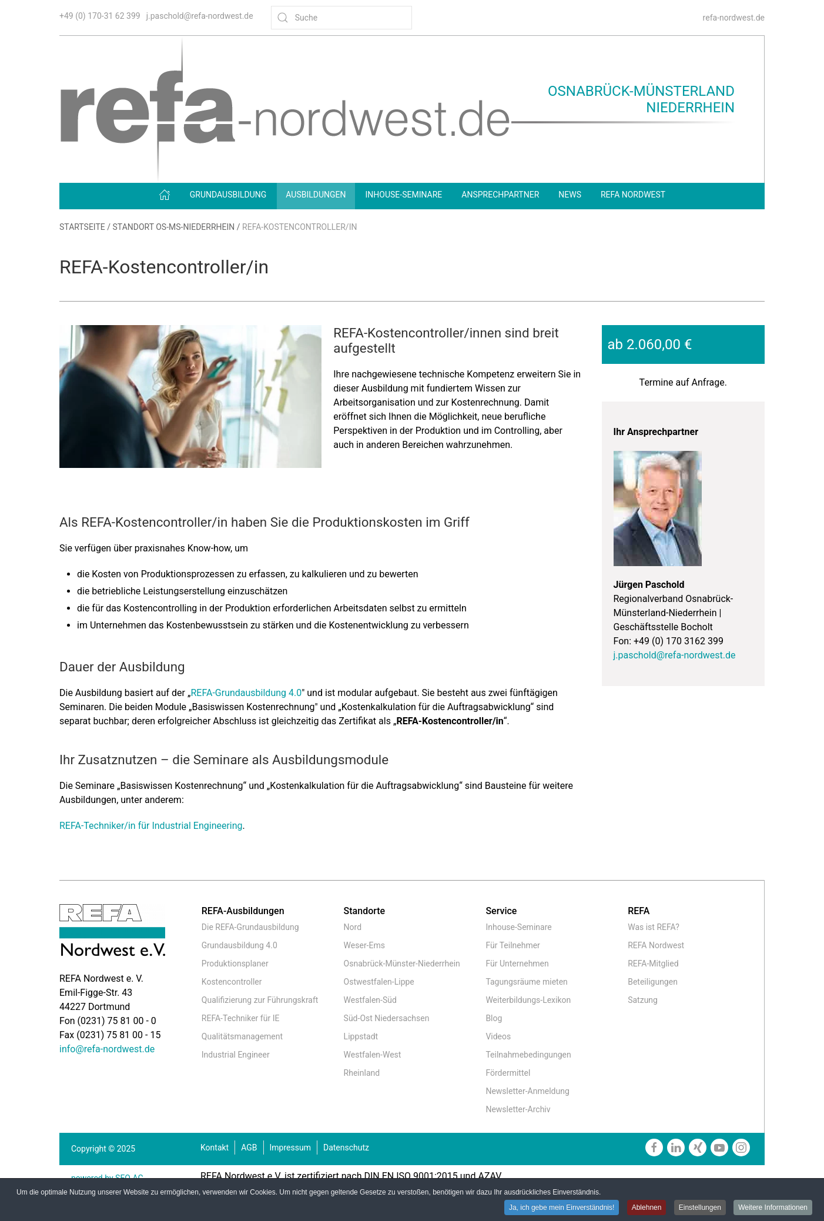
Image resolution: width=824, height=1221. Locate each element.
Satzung (643, 1000)
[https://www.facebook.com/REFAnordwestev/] (654, 1147)
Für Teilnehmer (512, 945)
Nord (352, 927)
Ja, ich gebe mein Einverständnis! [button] (561, 1207)
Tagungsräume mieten (526, 981)
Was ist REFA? (653, 927)
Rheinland (362, 1073)
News (569, 194)
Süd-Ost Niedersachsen (387, 1018)
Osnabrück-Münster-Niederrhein (402, 963)
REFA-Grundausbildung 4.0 (246, 692)
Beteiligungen (653, 981)
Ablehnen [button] (647, 1207)
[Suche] (341, 17)
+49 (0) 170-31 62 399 (99, 16)
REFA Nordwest (633, 194)
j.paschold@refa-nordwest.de (199, 16)
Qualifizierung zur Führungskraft (260, 1000)
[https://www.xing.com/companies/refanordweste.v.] (697, 1147)
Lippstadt (361, 1036)
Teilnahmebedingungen (528, 1054)
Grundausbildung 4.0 (239, 945)
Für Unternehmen (516, 963)
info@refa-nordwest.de (107, 1049)
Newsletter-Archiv (517, 1109)
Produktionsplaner (235, 963)
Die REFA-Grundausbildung (250, 927)
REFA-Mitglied (653, 963)
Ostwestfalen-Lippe (379, 981)
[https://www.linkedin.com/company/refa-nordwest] (676, 1147)
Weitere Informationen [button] (773, 1207)
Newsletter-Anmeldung (527, 1091)
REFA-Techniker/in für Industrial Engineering (151, 825)
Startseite (82, 227)
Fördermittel (507, 1073)
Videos (498, 1036)
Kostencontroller (232, 981)
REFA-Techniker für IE (241, 1018)
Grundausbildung (228, 194)
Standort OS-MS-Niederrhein (174, 227)
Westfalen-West (372, 1054)
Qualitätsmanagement (242, 1036)
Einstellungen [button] (700, 1207)
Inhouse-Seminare (404, 194)
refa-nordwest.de (734, 17)
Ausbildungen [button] (316, 194)
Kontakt (214, 1147)
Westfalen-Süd (370, 1000)
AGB (249, 1147)
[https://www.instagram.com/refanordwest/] (741, 1147)
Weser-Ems (364, 945)
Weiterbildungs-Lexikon (528, 1000)
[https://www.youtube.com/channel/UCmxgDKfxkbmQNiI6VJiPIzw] (719, 1147)
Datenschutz (346, 1147)
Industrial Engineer (236, 1054)
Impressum (290, 1147)
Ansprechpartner (500, 194)
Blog (493, 1018)
